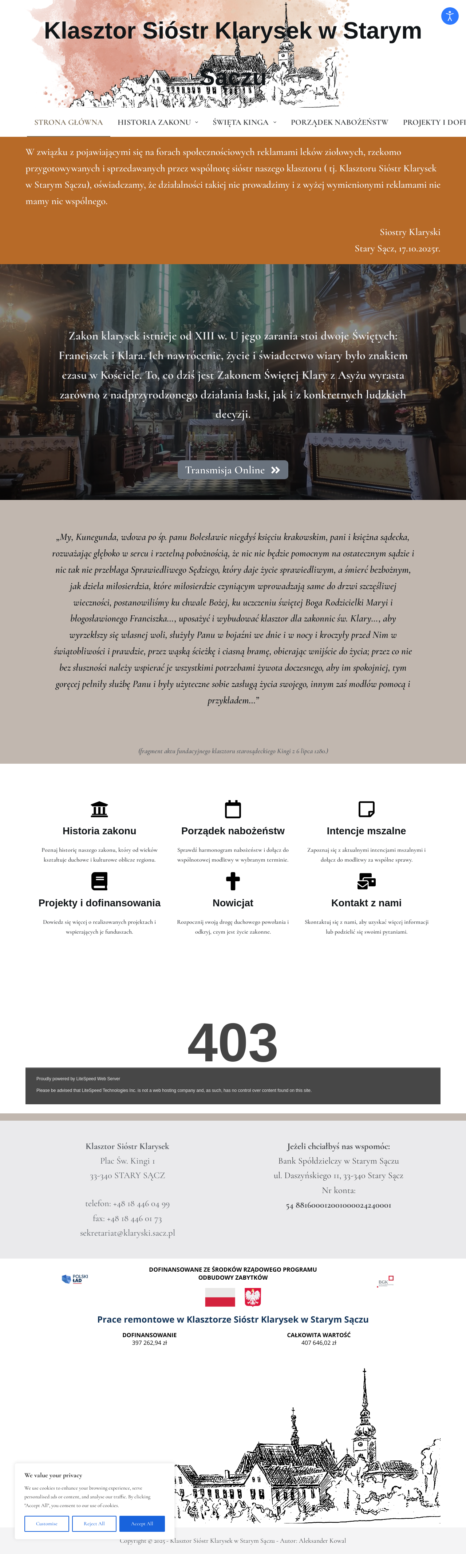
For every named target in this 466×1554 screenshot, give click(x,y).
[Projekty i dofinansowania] (99, 881)
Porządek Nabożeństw (339, 122)
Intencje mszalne (366, 830)
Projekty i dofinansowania (100, 903)
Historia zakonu (159, 122)
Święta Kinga (246, 122)
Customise (47, 1524)
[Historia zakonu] (99, 809)
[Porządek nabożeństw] (233, 809)
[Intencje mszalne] (367, 809)
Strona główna (68, 122)
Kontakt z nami (366, 903)
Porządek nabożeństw (233, 830)
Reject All (94, 1524)
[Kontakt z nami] (367, 881)
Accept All (142, 1524)
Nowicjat (233, 903)
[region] (95, 1501)
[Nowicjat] (233, 881)
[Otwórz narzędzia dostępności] (450, 16)
